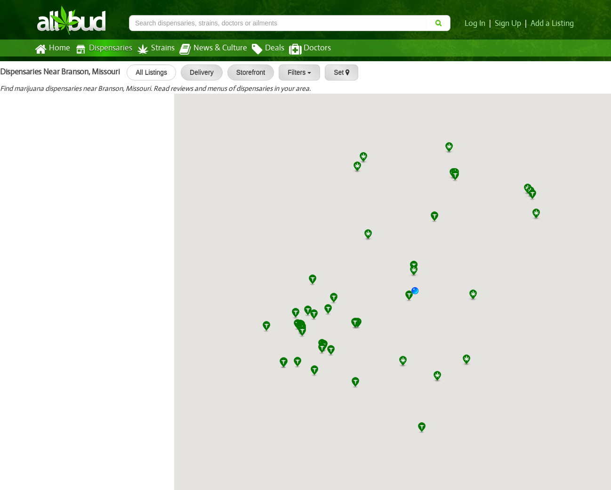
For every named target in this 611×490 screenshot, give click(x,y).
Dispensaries (101, 49)
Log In (476, 23)
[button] (418, 294)
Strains (152, 49)
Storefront (247, 72)
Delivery (198, 72)
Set (338, 72)
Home (52, 49)
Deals (261, 49)
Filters (296, 72)
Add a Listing (552, 23)
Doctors (301, 49)
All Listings (148, 72)
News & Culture (208, 49)
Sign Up (510, 23)
